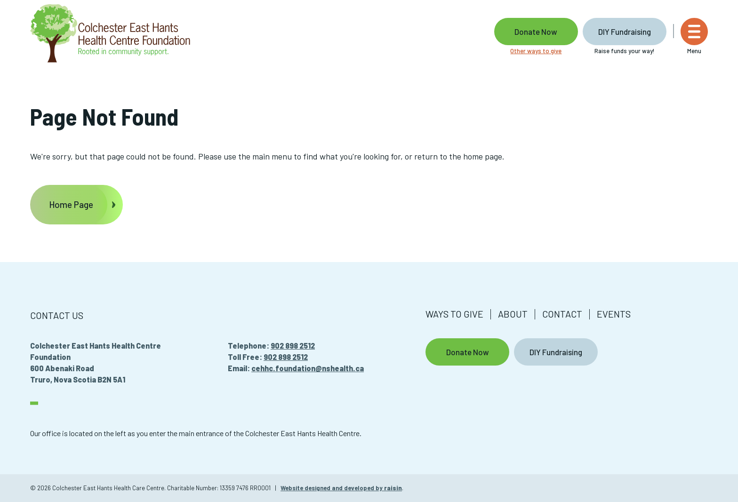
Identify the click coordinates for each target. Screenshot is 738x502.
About (513, 313)
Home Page (71, 204)
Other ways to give (536, 51)
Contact (562, 313)
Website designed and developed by (341, 488)
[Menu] (694, 36)
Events (614, 313)
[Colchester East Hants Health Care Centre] (110, 34)
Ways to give (454, 313)
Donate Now (535, 31)
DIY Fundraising (624, 31)
